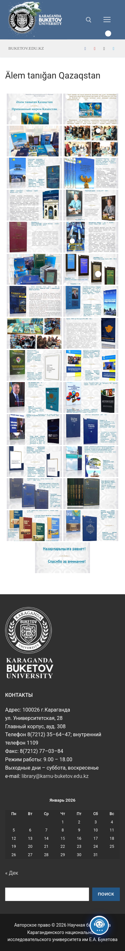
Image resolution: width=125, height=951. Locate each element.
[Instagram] (104, 48)
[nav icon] (107, 20)
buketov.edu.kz (26, 48)
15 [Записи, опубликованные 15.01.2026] (62, 838)
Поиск (106, 894)
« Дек (11, 873)
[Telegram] (113, 48)
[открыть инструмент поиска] (89, 20)
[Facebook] (85, 48)
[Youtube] (94, 48)
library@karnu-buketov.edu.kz (55, 776)
